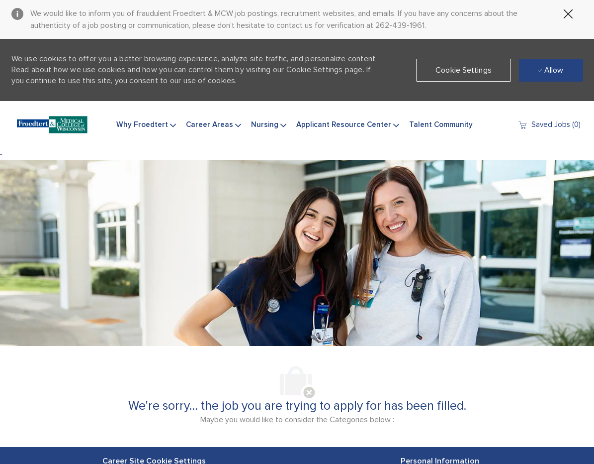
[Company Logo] (52, 125)
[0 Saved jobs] (549, 124)
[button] (463, 70)
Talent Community (441, 124)
